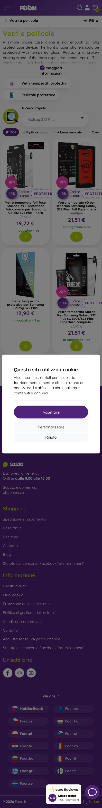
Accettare (51, 412)
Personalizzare (51, 427)
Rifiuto (51, 437)
